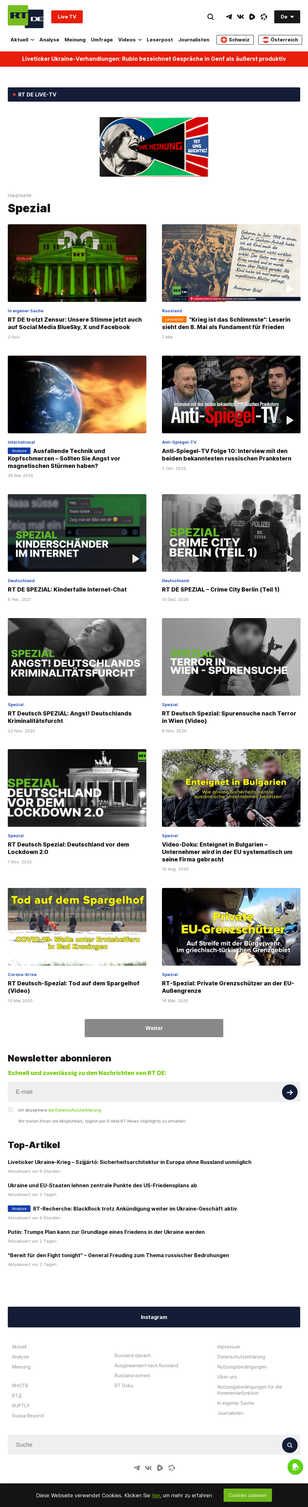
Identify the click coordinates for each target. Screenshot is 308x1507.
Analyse (49, 40)
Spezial (16, 704)
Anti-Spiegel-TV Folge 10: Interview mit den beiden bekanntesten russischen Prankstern (226, 455)
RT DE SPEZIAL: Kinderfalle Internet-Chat (67, 589)
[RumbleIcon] (252, 17)
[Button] (290, 1092)
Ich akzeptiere (59, 1110)
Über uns (227, 1377)
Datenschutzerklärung (241, 1356)
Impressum (228, 1346)
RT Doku (124, 1385)
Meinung (75, 40)
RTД (17, 1395)
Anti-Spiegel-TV (179, 442)
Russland (172, 310)
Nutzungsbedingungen (242, 1366)
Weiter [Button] (154, 1028)
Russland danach (133, 1355)
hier (156, 1495)
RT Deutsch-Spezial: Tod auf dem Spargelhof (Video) (74, 987)
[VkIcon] (240, 17)
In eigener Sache (25, 310)
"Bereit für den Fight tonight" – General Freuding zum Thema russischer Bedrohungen (118, 1255)
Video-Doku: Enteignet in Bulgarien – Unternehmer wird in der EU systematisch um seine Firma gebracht (227, 852)
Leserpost (160, 40)
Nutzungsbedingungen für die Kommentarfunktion (249, 1390)
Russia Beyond (28, 1415)
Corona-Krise (22, 974)
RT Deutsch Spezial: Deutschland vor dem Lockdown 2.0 (68, 848)
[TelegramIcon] (229, 17)
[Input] (154, 1092)
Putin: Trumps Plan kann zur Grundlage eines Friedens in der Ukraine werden (106, 1232)
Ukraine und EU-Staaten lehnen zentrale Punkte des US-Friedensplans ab (102, 1185)
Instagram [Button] (154, 1317)
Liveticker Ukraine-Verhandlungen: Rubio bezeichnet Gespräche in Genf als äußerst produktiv (154, 59)
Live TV (67, 17)
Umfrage (102, 40)
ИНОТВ (20, 1385)
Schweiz (235, 40)
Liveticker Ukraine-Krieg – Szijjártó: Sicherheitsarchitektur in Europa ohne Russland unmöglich (130, 1162)
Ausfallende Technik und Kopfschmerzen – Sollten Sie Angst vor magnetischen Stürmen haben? (64, 458)
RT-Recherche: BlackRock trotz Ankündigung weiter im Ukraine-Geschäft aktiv (135, 1208)
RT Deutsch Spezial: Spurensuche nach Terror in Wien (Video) (229, 717)
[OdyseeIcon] (264, 17)
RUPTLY (21, 1405)
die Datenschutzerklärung (74, 1110)
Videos (130, 40)
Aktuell (22, 40)
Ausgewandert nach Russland (146, 1365)
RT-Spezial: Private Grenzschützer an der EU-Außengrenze (228, 987)
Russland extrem (132, 1375)
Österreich (280, 40)
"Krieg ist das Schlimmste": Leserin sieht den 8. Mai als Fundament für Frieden (226, 323)
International (21, 442)
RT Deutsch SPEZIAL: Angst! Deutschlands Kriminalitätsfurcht (70, 717)
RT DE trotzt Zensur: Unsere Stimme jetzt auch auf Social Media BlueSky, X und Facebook (75, 323)
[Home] (25, 16)
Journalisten (193, 40)
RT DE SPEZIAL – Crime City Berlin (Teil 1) (221, 589)
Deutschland (21, 580)
